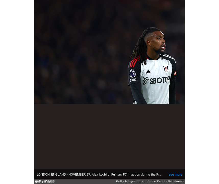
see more (175, 174)
